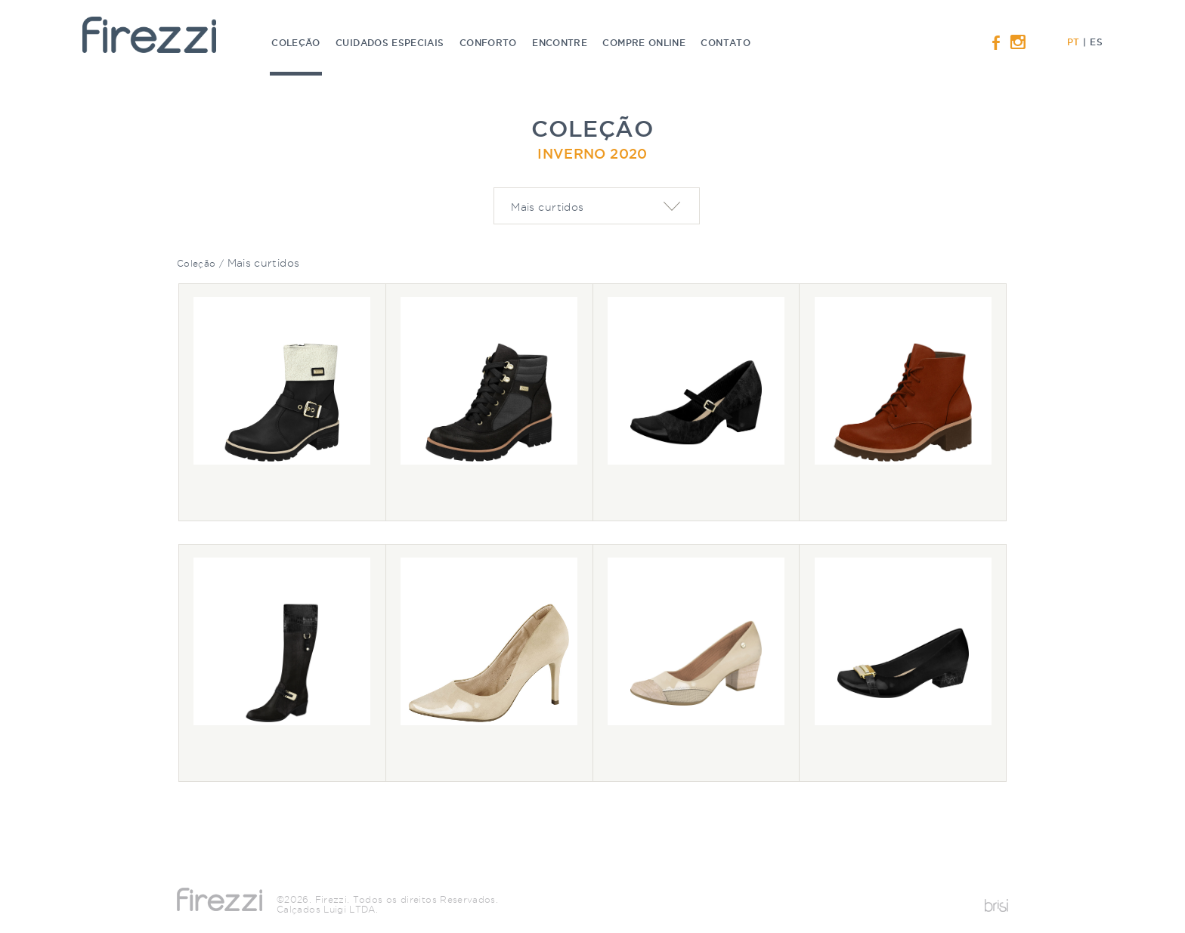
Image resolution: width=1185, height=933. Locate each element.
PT (1073, 42)
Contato (725, 43)
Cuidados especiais (391, 43)
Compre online (645, 43)
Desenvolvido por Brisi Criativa (996, 905)
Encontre (561, 43)
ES (1096, 42)
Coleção (297, 57)
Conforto (489, 43)
